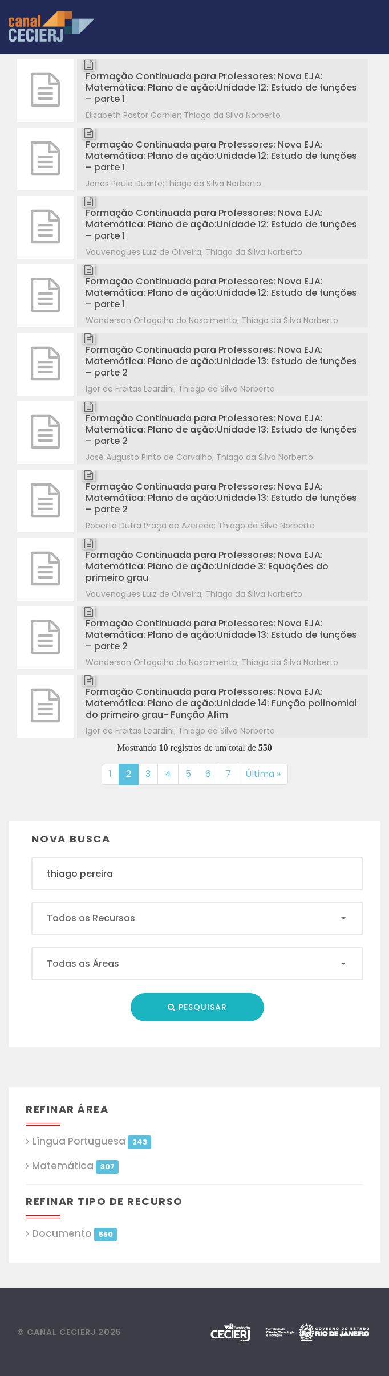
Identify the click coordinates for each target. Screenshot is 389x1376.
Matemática (75, 1166)
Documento (74, 1234)
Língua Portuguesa (91, 1141)
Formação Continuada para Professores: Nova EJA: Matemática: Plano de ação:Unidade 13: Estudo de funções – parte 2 (221, 361)
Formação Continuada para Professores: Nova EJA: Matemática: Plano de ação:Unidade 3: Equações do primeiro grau (207, 566)
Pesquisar (197, 1007)
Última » (263, 773)
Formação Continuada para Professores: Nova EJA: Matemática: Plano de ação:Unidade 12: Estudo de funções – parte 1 (221, 87)
